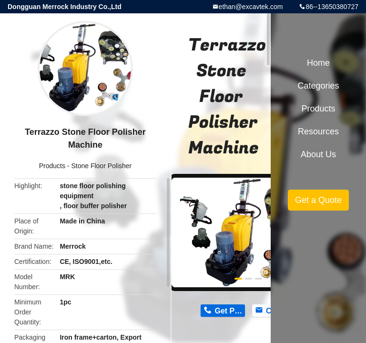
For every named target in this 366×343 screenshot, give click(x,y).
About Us (318, 154)
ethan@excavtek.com (251, 6)
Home (318, 63)
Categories (318, 86)
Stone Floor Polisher (101, 166)
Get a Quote (318, 200)
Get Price (229, 311)
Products (52, 166)
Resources (318, 131)
